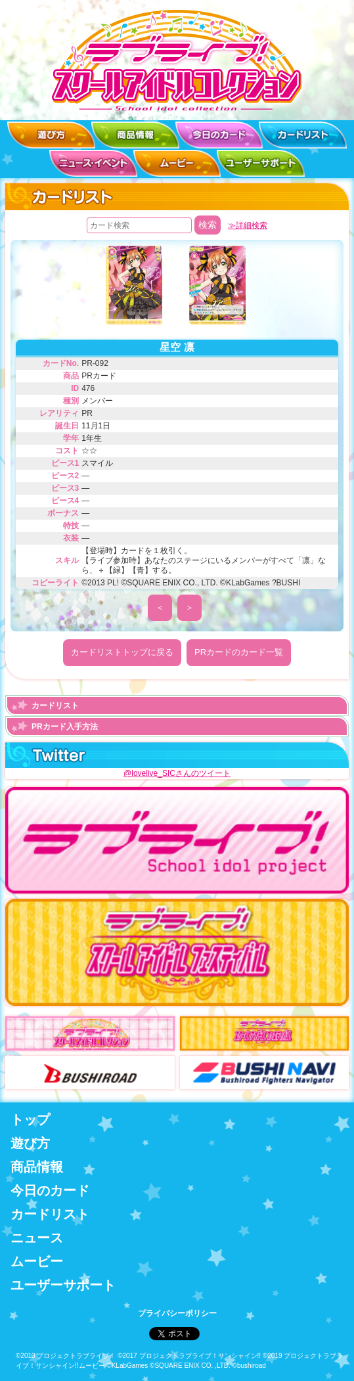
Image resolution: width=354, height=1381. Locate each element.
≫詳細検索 (247, 225)
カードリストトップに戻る (122, 652)
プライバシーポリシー (177, 1313)
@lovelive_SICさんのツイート (177, 773)
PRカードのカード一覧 (238, 652)
